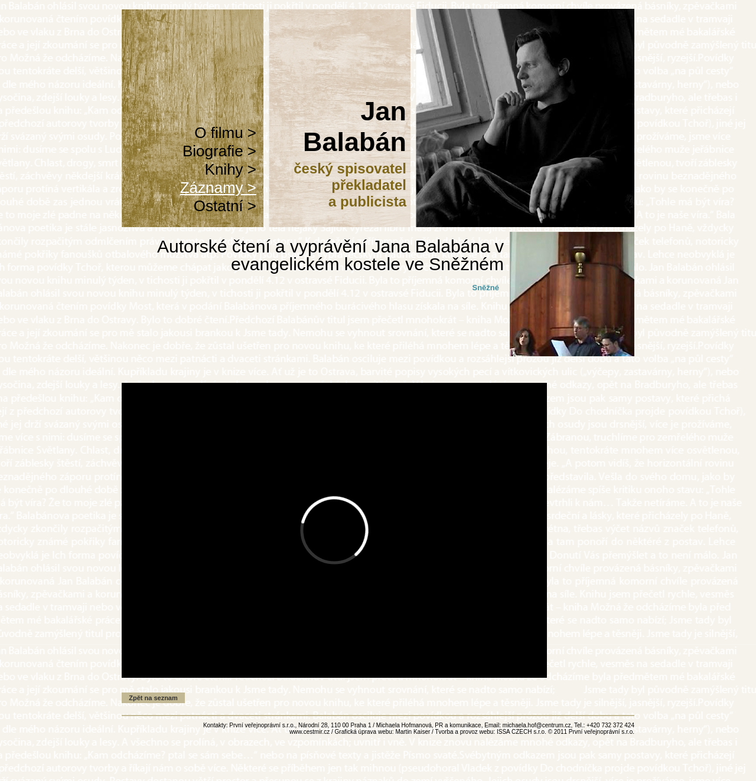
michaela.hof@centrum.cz (537, 725)
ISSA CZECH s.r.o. (521, 732)
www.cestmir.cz (309, 732)
